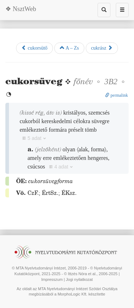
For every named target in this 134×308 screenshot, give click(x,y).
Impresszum (52, 279)
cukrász (102, 48)
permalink (116, 95)
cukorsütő (34, 48)
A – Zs (69, 48)
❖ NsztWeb (20, 8)
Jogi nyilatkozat (79, 279)
